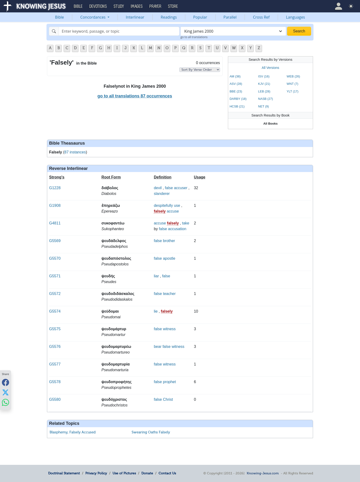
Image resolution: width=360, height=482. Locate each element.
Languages (295, 17)
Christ (168, 399)
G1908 (55, 205)
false (169, 188)
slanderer (162, 194)
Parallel (230, 17)
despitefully (163, 205)
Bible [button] (78, 6)
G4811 (55, 223)
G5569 (55, 241)
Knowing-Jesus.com (263, 473)
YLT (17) (292, 91)
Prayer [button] (155, 6)
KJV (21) (264, 84)
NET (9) (263, 106)
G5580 (55, 399)
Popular (200, 17)
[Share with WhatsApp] (5, 402)
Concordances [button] (93, 17)
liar (156, 276)
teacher (169, 294)
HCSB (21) (237, 106)
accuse (173, 211)
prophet (169, 382)
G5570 (55, 258)
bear (157, 347)
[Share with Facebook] (5, 382)
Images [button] (137, 6)
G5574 (55, 311)
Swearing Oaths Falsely (151, 432)
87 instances (75, 152)
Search (299, 31)
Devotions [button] (98, 6)
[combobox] (233, 31)
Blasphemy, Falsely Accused (73, 432)
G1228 (55, 188)
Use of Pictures (124, 473)
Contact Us (167, 473)
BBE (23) (236, 91)
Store (173, 6)
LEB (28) (264, 91)
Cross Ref (261, 17)
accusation (177, 229)
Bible (59, 17)
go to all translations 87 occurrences (135, 96)
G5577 (55, 364)
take (185, 223)
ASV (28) (236, 84)
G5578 (55, 382)
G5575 (55, 329)
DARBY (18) (238, 99)
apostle (169, 258)
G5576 (55, 347)
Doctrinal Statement (64, 473)
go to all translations (194, 37)
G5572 (55, 294)
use (177, 205)
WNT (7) (292, 84)
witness (169, 329)
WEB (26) (293, 76)
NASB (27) (265, 99)
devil (158, 188)
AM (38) (235, 76)
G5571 (55, 276)
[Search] (119, 31)
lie (156, 311)
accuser (180, 188)
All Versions (270, 68)
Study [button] (119, 6)
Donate (147, 473)
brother (169, 241)
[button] (338, 6)
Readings (169, 17)
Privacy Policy (96, 473)
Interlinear (135, 17)
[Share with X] (5, 392)
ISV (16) (264, 76)
